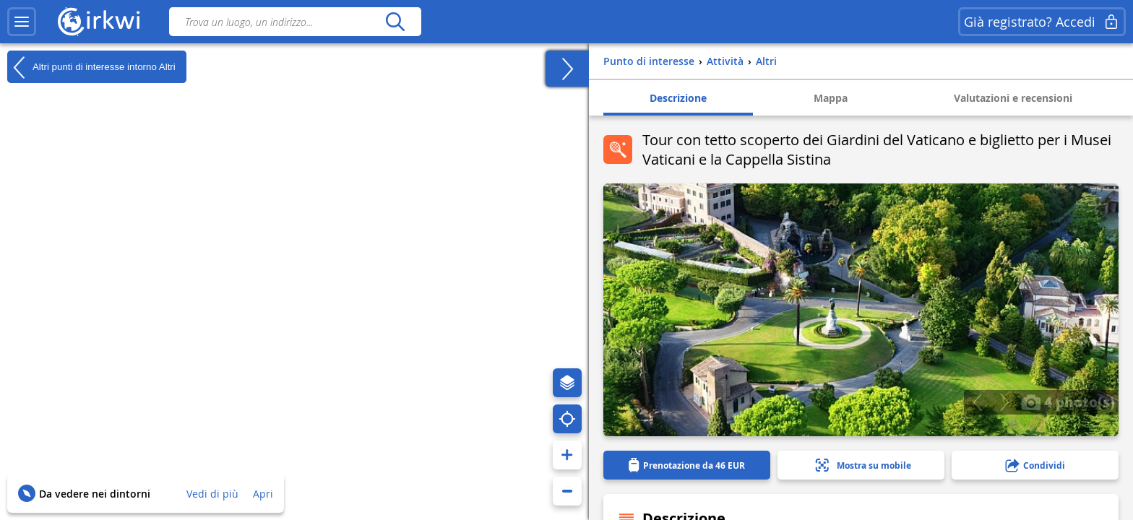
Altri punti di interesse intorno (91, 67)
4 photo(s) (1068, 401)
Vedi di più (212, 493)
